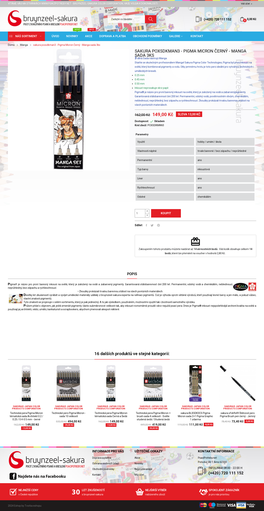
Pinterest (158, 225)
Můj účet (139, 474)
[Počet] (140, 213)
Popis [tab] (132, 274)
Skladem (159, 121)
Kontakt (96, 474)
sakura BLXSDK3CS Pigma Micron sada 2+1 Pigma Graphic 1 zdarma (195, 416)
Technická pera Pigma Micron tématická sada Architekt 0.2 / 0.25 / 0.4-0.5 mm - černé (26, 416)
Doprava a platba (101, 457)
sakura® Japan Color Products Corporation (26, 407)
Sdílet (146, 225)
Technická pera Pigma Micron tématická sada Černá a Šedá (111, 415)
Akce (137, 457)
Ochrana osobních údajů (105, 463)
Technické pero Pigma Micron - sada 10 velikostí (69, 415)
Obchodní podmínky (103, 469)
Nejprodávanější (143, 469)
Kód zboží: (141, 125)
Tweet (152, 225)
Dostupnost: (142, 121)
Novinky (139, 463)
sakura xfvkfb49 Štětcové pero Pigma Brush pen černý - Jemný (237, 415)
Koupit (166, 213)
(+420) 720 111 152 (217, 19)
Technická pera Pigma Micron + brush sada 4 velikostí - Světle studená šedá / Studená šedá (153, 416)
